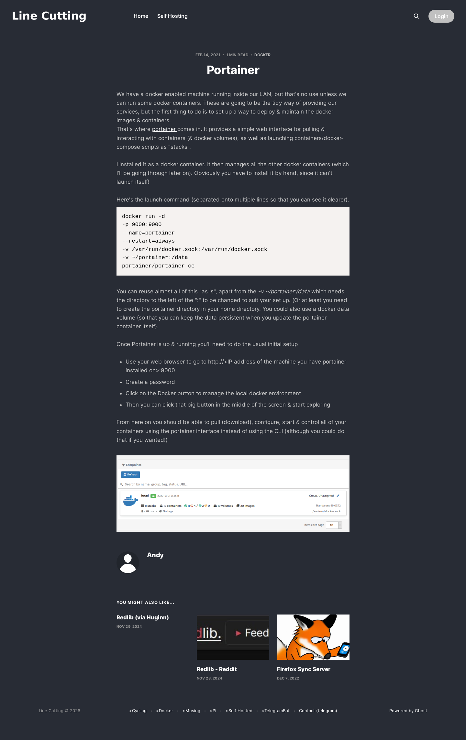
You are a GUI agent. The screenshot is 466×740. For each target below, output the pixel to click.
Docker (262, 54)
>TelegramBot (276, 710)
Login (442, 16)
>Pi (213, 710)
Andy (155, 555)
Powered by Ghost (408, 710)
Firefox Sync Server (303, 669)
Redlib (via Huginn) (142, 617)
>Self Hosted (239, 710)
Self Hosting (172, 16)
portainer (164, 129)
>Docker (164, 710)
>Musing (191, 710)
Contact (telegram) (318, 710)
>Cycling (138, 710)
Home (141, 16)
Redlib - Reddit (217, 669)
